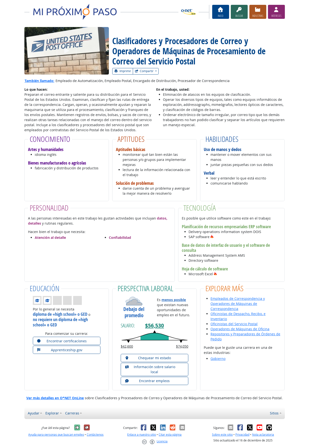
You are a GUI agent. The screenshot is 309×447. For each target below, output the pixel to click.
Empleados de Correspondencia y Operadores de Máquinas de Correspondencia (238, 303)
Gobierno (218, 358)
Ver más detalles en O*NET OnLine (55, 398)
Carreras (72, 413)
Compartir (144, 71)
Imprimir (122, 71)
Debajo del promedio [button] (133, 312)
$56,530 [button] (154, 325)
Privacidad (242, 435)
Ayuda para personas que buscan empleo (56, 435)
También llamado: (39, 80)
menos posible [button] (174, 299)
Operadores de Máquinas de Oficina (240, 329)
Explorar (52, 413)
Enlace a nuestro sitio (141, 435)
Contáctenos (95, 435)
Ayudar (33, 413)
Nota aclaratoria (263, 435)
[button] (212, 236)
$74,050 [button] (182, 346)
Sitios (274, 413)
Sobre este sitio (222, 435)
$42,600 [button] (127, 346)
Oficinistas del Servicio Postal (234, 324)
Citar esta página (170, 435)
